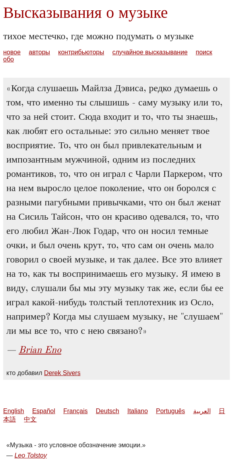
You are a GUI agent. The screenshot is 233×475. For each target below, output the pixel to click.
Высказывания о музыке (85, 12)
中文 (30, 419)
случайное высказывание (149, 52)
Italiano (137, 411)
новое (12, 52)
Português (170, 411)
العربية (202, 411)
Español (43, 411)
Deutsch (107, 411)
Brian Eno (40, 350)
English (13, 411)
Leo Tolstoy (30, 455)
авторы (39, 52)
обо (8, 59)
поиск (204, 52)
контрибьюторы (81, 52)
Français (75, 411)
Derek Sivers (62, 373)
